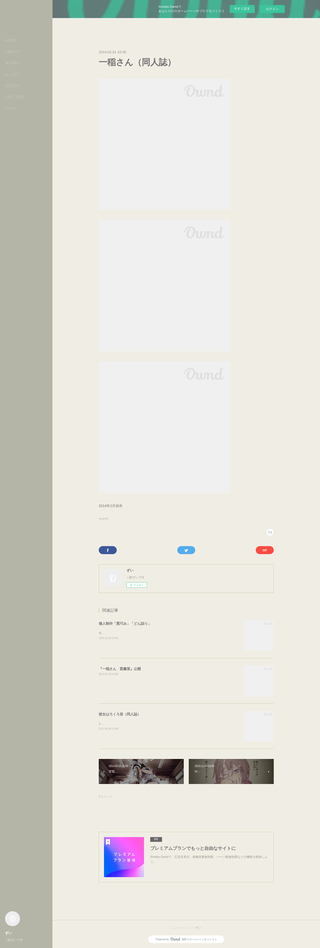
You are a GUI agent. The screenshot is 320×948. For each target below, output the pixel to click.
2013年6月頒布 (109, 723)
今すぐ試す (242, 9)
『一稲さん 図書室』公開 (120, 669)
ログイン (272, 9)
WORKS (13, 63)
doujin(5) (103, 518)
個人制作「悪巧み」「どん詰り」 (125, 623)
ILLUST (12, 75)
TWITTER (14, 97)
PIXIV (10, 108)
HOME (11, 41)
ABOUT (12, 52)
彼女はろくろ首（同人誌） (120, 714)
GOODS (12, 86)
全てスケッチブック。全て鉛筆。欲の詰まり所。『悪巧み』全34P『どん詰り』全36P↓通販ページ (165, 633)
